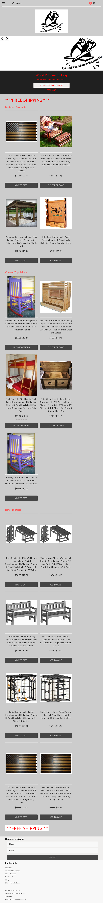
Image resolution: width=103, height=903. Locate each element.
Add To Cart (21, 185)
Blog (7, 880)
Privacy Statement (12, 871)
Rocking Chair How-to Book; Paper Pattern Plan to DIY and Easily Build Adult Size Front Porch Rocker (21, 480)
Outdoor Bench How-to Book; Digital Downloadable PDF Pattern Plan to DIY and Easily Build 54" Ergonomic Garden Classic (21, 641)
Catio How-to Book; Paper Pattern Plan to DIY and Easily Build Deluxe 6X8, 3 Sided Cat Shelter (55, 715)
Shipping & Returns (12, 883)
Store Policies (10, 874)
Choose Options (56, 185)
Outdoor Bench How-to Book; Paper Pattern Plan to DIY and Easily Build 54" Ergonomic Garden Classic (55, 641)
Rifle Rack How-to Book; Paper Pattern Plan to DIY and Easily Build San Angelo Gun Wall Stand (56, 240)
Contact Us (9, 877)
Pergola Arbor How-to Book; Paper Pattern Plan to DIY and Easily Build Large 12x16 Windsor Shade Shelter (21, 241)
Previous (2, 38)
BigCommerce (20, 899)
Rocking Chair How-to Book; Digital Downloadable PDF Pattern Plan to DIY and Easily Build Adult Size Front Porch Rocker (21, 325)
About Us (8, 868)
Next (7, 38)
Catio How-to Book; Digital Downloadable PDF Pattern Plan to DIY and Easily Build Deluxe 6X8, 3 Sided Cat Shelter (21, 716)
